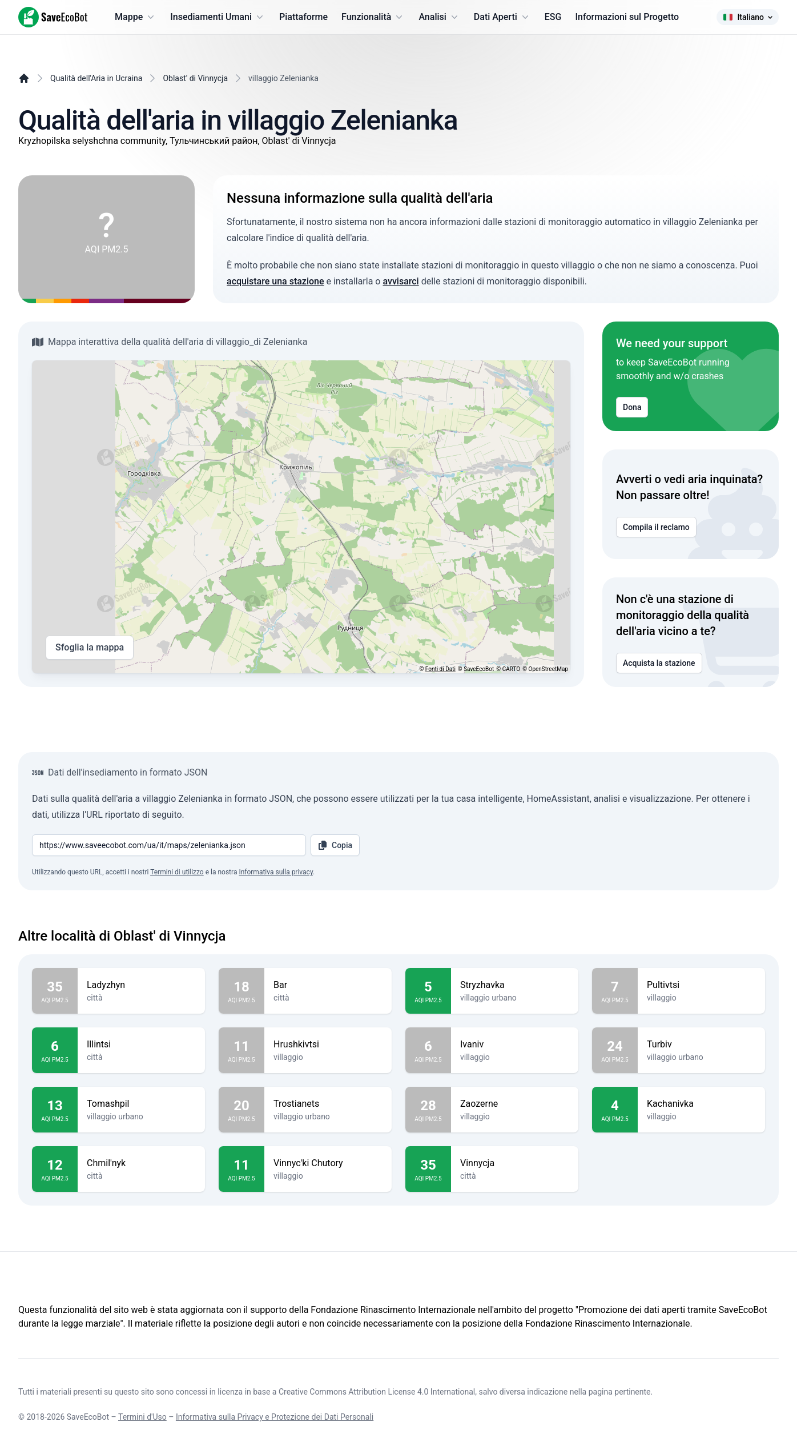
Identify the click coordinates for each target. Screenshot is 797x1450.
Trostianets (328, 1104)
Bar (328, 985)
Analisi (439, 17)
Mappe (135, 17)
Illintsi (141, 1044)
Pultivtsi (701, 985)
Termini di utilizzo (177, 872)
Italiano (747, 17)
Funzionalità (373, 17)
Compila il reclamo (656, 527)
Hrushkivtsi (328, 1044)
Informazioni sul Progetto (627, 16)
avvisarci (400, 281)
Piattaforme (303, 16)
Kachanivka (701, 1104)
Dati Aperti (502, 17)
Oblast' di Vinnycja (195, 78)
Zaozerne (514, 1104)
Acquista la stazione (659, 663)
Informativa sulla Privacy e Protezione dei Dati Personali (274, 1416)
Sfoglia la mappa (90, 648)
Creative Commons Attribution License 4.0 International (377, 1391)
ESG (553, 16)
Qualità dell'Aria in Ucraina (96, 78)
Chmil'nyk (141, 1163)
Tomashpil (141, 1104)
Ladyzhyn (141, 985)
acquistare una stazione (275, 281)
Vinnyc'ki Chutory (328, 1163)
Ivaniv (514, 1044)
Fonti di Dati (440, 669)
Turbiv (701, 1044)
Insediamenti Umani (217, 17)
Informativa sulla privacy (276, 872)
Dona (632, 407)
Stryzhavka (514, 985)
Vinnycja (514, 1163)
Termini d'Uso (142, 1416)
